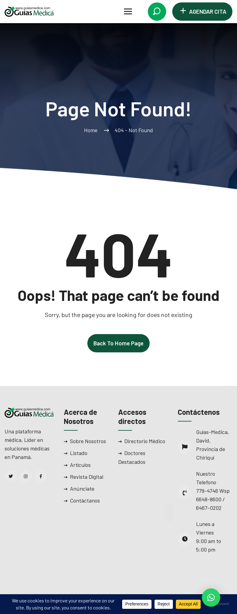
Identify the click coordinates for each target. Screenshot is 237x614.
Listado (78, 453)
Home (92, 130)
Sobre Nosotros (88, 441)
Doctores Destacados (131, 457)
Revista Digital (86, 476)
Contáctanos (85, 500)
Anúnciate (82, 488)
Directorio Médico (144, 441)
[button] (211, 597)
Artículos (80, 464)
